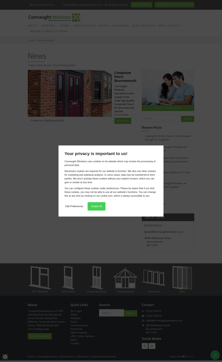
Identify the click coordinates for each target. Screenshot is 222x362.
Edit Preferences (74, 206)
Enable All (96, 206)
